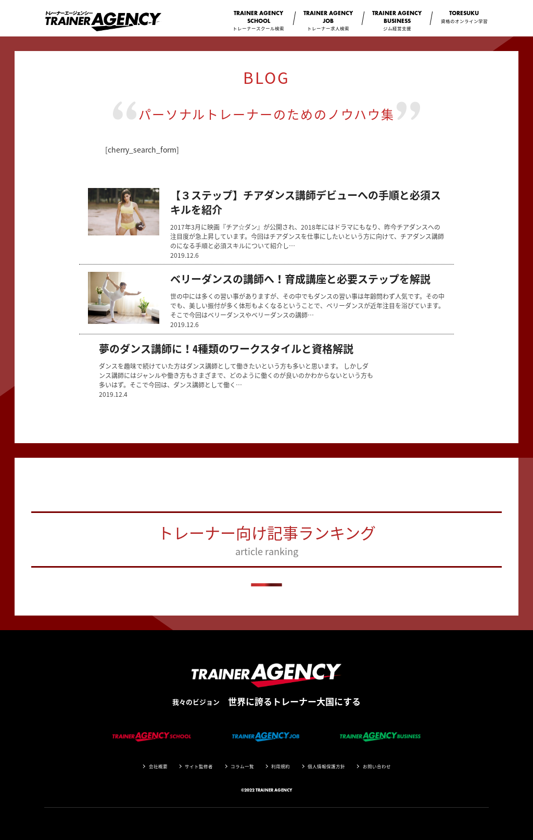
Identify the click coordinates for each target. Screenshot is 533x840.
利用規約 (280, 766)
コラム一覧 (242, 766)
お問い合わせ (377, 766)
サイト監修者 (199, 766)
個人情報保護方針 (326, 766)
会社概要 (158, 766)
